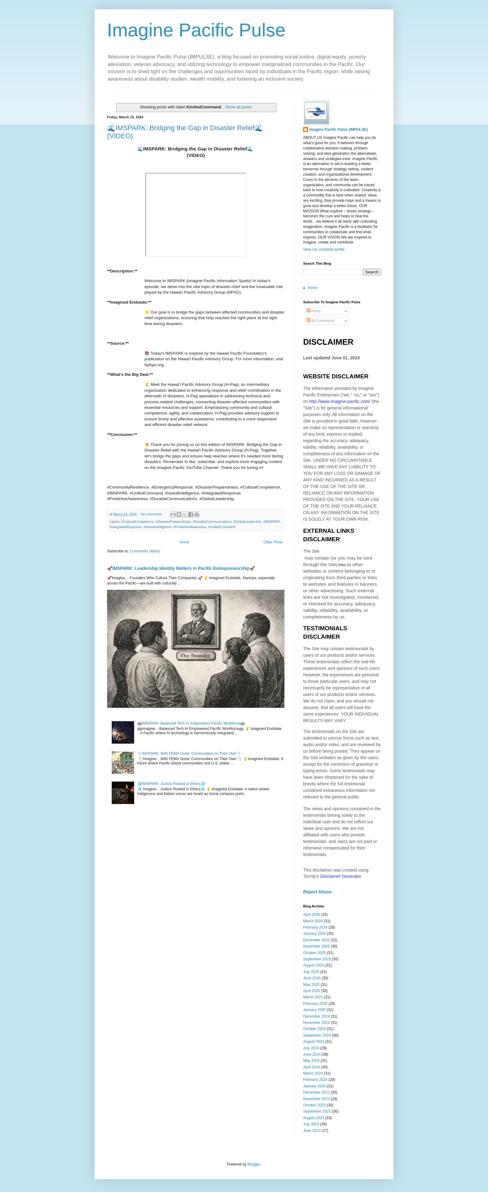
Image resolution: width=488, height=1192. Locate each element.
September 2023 (317, 1111)
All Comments (320, 321)
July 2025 (311, 972)
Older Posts (273, 542)
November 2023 (316, 1099)
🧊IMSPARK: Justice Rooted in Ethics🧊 (171, 784)
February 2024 (315, 1079)
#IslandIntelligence (157, 527)
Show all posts (238, 107)
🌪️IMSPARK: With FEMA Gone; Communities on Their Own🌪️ (189, 753)
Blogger (253, 1164)
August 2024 (313, 1041)
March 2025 (313, 997)
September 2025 (317, 959)
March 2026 (313, 921)
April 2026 (311, 914)
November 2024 (316, 1022)
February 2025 (315, 1003)
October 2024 (314, 1029)
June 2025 (312, 978)
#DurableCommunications (212, 521)
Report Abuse (317, 891)
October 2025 (314, 953)
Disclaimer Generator (340, 876)
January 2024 (314, 1086)
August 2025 (313, 965)
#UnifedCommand (221, 527)
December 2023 (316, 1092)
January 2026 (314, 933)
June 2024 (312, 1054)
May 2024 (311, 1060)
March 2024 (313, 1073)
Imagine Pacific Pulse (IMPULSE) (338, 129)
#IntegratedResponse (126, 527)
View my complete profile (324, 249)
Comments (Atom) (145, 551)
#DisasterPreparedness (173, 521)
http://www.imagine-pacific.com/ (339, 401)
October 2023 (314, 1105)
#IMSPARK (271, 521)
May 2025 (311, 984)
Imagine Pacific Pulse (196, 30)
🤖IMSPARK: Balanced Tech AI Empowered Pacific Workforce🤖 (191, 723)
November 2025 (316, 946)
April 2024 (311, 1067)
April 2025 (311, 991)
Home (185, 542)
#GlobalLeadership (247, 521)
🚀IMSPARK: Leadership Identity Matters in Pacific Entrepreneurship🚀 (181, 568)
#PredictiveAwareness (190, 527)
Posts (314, 311)
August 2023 (313, 1118)
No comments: (152, 514)
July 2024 (311, 1048)
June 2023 (312, 1130)
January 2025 (314, 1010)
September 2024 (317, 1035)
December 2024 (316, 1016)
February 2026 (315, 927)
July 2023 (311, 1124)
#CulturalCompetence (137, 521)
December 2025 (316, 940)
